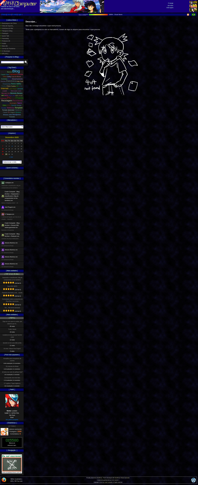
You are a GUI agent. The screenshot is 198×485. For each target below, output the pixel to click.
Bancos (9, 72)
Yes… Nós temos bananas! (12, 307)
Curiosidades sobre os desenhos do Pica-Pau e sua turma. (12, 300)
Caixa (7, 74)
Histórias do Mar (6, 28)
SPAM (9, 105)
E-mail (14, 14)
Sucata (19, 105)
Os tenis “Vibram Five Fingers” (12, 348)
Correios (4, 79)
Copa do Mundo (16, 76)
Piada (19, 98)
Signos (19, 103)
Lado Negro (13, 89)
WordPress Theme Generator (122, 477)
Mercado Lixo (6, 93)
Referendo (5, 103)
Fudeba (13, 86)
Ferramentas (7, 84)
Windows (18, 112)
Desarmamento (17, 79)
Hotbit (3, 43)
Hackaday (4, 38)
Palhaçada (4, 98)
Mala (8, 91)
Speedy (13, 105)
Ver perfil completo (12, 420)
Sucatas (3, 108)
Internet (4, 88)
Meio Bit (4, 46)
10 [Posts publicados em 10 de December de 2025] (12, 146)
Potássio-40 (5, 41)
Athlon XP (4, 72)
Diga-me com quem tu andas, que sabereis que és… (12, 322)
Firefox (3, 86)
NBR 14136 (18, 95)
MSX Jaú (12, 95)
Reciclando (17, 100)
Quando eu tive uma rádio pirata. (12, 343)
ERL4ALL (4, 53)
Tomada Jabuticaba (8, 110)
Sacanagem (13, 103)
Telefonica (10, 108)
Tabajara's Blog (6, 31)
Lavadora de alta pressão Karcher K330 (12, 336)
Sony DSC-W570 (12, 286)
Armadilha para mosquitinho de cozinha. (12, 359)
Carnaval (13, 74)
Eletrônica (11, 81)
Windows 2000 (7, 114)
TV (9, 112)
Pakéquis (4, 33)
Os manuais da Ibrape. (12, 366)
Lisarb (5, 91)
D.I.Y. (9, 79)
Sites (4, 105)
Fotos (4, 14)
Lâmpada (20, 88)
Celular (20, 74)
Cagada (3, 74)
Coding (9, 76)
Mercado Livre (16, 91)
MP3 (2, 95)
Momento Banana (16, 93)
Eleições (3, 81)
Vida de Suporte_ (7, 26)
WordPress (99, 477)
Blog (16, 71)
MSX (6, 95)
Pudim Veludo (12, 329)
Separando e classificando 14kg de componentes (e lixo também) (12, 278)
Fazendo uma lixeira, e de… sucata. (12, 292)
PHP (13, 98)
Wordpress (16, 115)
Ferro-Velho (16, 84)
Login (19, 14)
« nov (11, 157)
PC (9, 98)
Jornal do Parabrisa (7, 48)
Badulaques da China (8, 23)
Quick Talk (4, 36)
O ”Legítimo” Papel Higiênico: (12, 383)
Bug (21, 72)
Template (18, 108)
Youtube (12, 117)
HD (17, 86)
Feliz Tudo (20, 81)
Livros (9, 14)
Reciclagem (6, 100)
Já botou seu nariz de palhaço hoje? (12, 372)
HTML (20, 86)
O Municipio (5, 51)
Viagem (12, 112)
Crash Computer (108, 482)
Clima (4, 76)
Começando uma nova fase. (12, 377)
